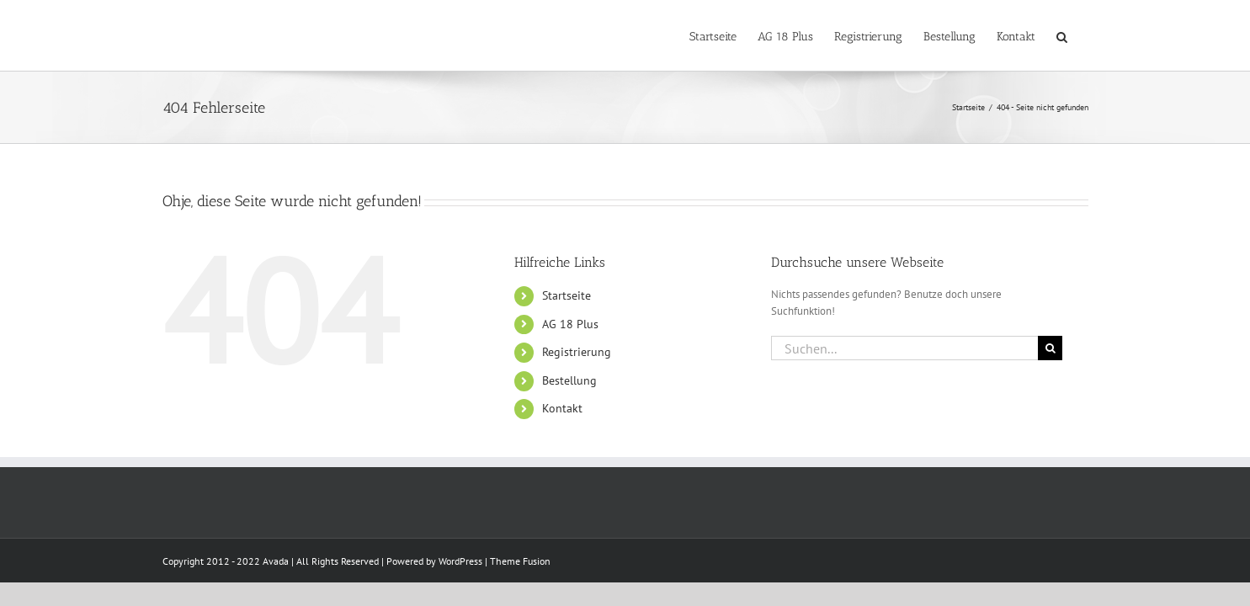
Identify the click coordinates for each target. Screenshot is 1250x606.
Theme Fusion (520, 561)
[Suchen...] (905, 348)
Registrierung (576, 351)
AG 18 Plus (570, 324)
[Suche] (1050, 348)
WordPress (460, 561)
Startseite (566, 295)
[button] (1082, 35)
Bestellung (569, 380)
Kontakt (562, 408)
